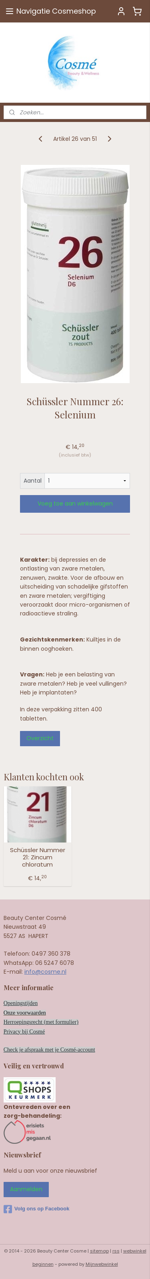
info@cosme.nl (45, 972)
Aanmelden (26, 1189)
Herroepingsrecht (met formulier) (41, 1022)
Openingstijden (21, 1003)
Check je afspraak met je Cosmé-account (49, 1050)
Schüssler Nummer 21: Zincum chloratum (37, 857)
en (43, 1013)
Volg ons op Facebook (37, 1209)
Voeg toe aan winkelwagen (75, 503)
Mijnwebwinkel (102, 1264)
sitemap (99, 1251)
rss (116, 1251)
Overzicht (40, 738)
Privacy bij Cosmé (24, 1032)
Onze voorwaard (22, 1013)
